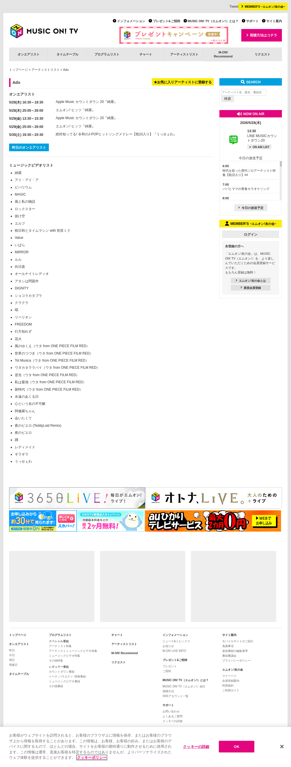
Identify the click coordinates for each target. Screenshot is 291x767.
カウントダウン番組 (61, 671)
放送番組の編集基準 (235, 650)
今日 (12, 655)
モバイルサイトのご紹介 (237, 641)
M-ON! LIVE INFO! (174, 650)
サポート (252, 21)
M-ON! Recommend (124, 653)
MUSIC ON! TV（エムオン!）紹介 (184, 686)
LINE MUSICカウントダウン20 (262, 136)
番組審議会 (229, 655)
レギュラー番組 (59, 666)
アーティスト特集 (60, 646)
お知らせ (168, 646)
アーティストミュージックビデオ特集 (73, 650)
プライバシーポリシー (236, 660)
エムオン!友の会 (232, 669)
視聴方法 (168, 691)
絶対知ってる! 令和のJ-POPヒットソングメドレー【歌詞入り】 (104, 134)
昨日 (12, 650)
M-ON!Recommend (223, 54)
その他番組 (56, 686)
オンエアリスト (29, 54)
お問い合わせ (171, 711)
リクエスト (262, 54)
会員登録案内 (230, 680)
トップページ (18, 69)
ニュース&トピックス (176, 641)
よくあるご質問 (172, 716)
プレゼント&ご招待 (166, 21)
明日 (12, 660)
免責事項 (228, 646)
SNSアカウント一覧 (175, 696)
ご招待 (167, 671)
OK (237, 747)
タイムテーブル (67, 54)
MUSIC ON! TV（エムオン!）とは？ (213, 21)
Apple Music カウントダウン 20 (80, 102)
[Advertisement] (51, 586)
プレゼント (170, 666)
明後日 (13, 664)
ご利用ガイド (230, 690)
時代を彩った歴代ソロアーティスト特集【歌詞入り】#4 (249, 170)
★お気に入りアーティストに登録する (183, 82)
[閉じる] (282, 747)
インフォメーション (131, 21)
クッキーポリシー (92, 758)
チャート (146, 54)
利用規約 (228, 685)
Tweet (233, 7)
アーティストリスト (184, 54)
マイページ (229, 675)
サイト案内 (274, 21)
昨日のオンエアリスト (29, 148)
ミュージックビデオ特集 (64, 655)
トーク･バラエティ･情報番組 (67, 676)
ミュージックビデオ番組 (64, 681)
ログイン (250, 235)
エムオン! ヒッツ (69, 110)
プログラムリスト (106, 54)
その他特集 (56, 660)
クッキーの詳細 (172, 721)
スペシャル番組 (59, 641)
